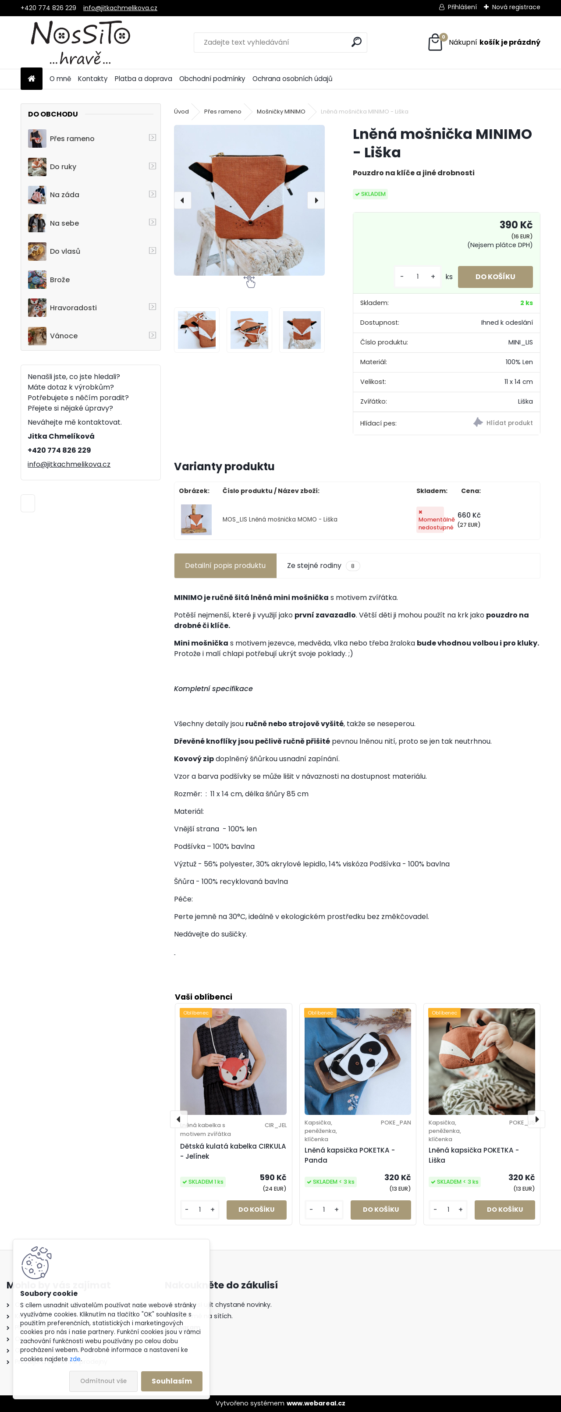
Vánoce (53, 336)
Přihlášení (462, 7)
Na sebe (53, 223)
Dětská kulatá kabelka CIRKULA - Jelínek (233, 1151)
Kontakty (93, 78)
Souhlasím (172, 1381)
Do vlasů (54, 251)
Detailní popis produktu (225, 566)
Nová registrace (516, 7)
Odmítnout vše (103, 1381)
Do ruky (52, 167)
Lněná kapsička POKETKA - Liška (474, 1155)
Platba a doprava (143, 78)
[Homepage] (32, 79)
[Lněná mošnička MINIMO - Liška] (249, 200)
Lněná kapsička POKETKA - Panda (350, 1155)
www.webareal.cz (316, 1403)
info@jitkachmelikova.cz (120, 8)
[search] (357, 42)
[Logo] (81, 42)
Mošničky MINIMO (281, 111)
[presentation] (183, 200)
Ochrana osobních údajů (292, 78)
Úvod (181, 111)
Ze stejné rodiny (323, 566)
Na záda (53, 195)
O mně (60, 78)
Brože (49, 279)
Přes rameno (61, 138)
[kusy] (417, 276)
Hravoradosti (62, 307)
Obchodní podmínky (212, 78)
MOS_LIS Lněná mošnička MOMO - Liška (280, 519)
